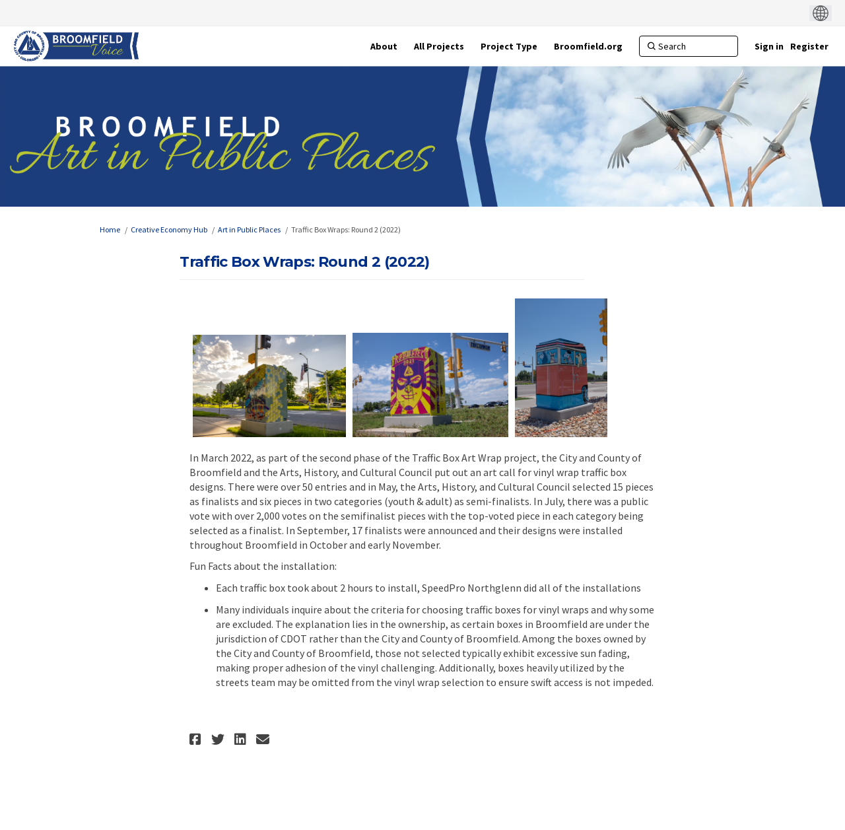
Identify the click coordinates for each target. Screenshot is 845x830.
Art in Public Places (249, 229)
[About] (384, 46)
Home (110, 229)
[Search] (688, 46)
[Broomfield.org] (588, 46)
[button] (197, 739)
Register (809, 46)
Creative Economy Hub (169, 229)
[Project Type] (509, 46)
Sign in (769, 46)
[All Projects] (439, 46)
